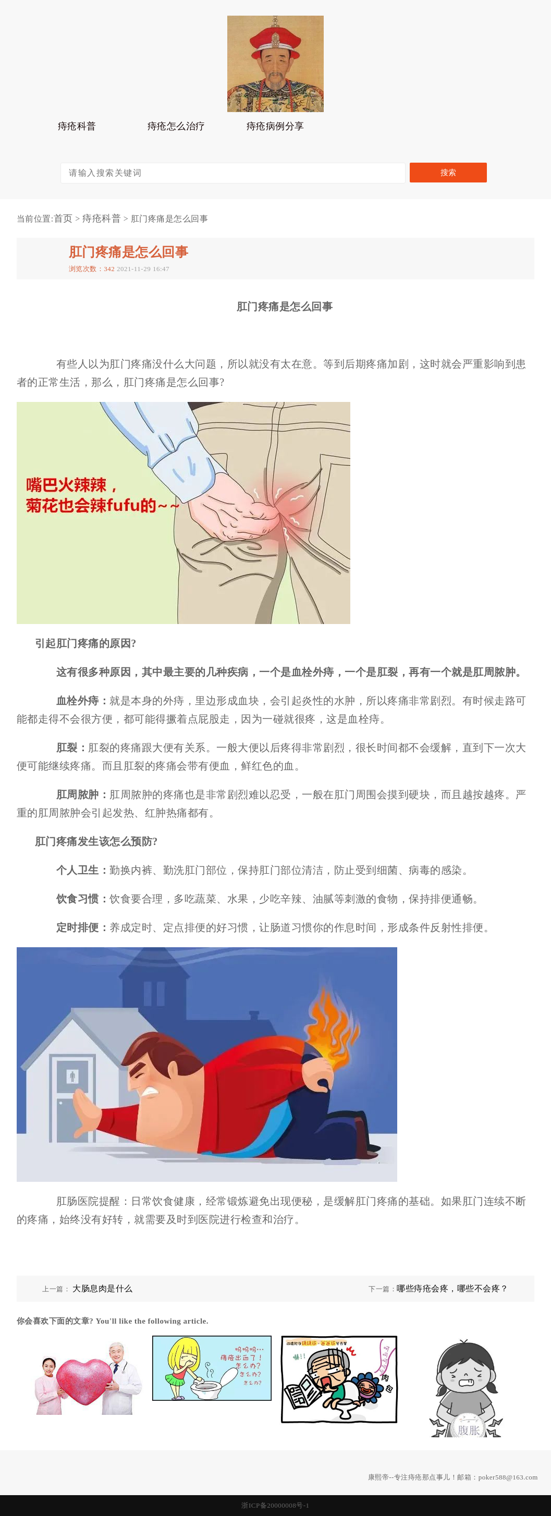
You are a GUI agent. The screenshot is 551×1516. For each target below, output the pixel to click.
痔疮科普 (77, 128)
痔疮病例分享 (275, 128)
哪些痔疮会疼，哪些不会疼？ (453, 1288)
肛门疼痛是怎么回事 (129, 252)
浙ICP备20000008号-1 (275, 1505)
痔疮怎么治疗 (176, 128)
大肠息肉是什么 (102, 1288)
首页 (63, 218)
